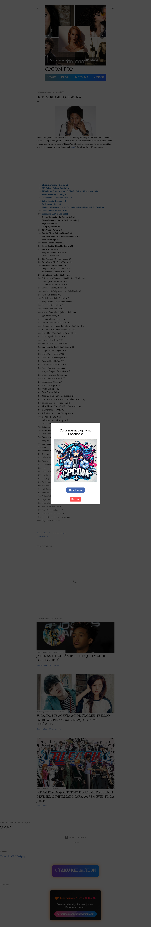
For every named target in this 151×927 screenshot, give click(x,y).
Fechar (75, 499)
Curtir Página (75, 490)
